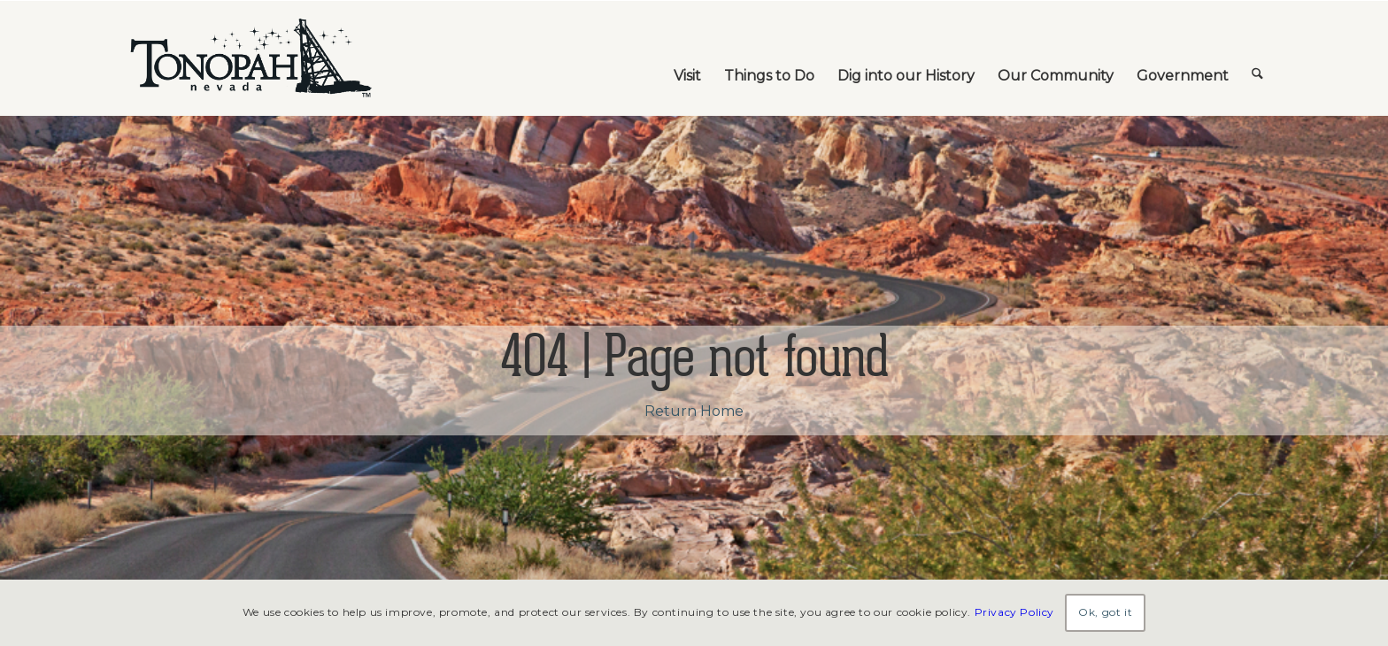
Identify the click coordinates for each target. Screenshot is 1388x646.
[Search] (1257, 58)
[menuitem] (687, 58)
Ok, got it (1105, 612)
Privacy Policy (1014, 612)
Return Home (694, 411)
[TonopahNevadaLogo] (249, 58)
